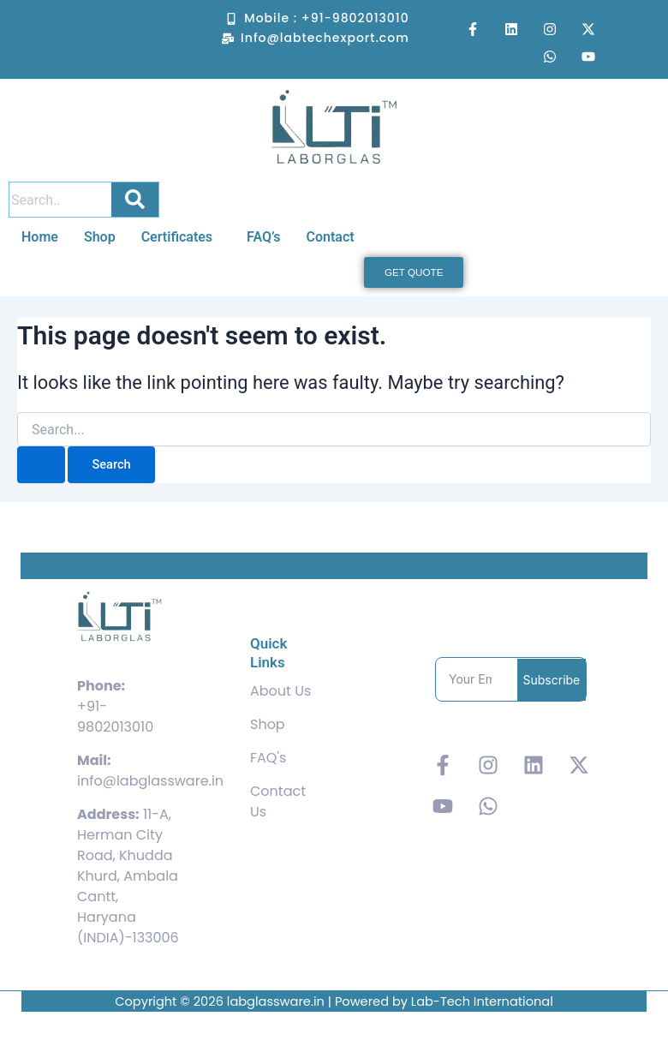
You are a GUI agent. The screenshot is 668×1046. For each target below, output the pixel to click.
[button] (181, 237)
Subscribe (552, 679)
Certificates (176, 237)
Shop (100, 237)
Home (39, 237)
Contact (330, 237)
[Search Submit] (41, 464)
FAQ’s (263, 237)
